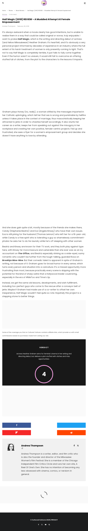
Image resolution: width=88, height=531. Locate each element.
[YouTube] (45, 524)
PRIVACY (54, 520)
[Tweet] (44, 425)
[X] (42, 524)
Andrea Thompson (8, 26)
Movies (4, 14)
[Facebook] (38, 524)
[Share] (15, 425)
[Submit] (15, 432)
